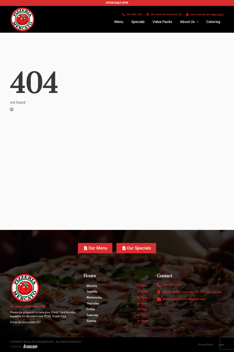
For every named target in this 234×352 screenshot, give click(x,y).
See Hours (217, 14)
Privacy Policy (205, 344)
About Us (187, 22)
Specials (138, 22)
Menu (118, 22)
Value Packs (162, 22)
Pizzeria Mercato (43, 342)
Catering (213, 22)
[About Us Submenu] (198, 22)
